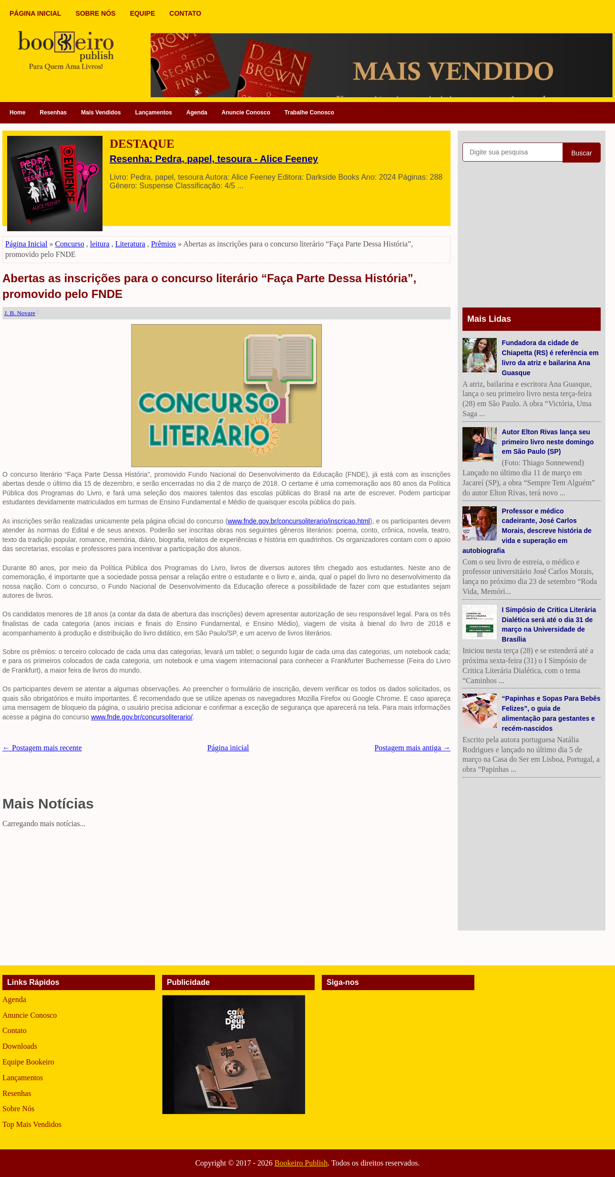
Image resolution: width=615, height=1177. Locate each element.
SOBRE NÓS (95, 13)
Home (17, 112)
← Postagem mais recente (42, 748)
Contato (14, 1030)
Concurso (69, 244)
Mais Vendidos (101, 112)
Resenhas (53, 112)
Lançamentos (153, 112)
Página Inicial (26, 244)
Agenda (196, 112)
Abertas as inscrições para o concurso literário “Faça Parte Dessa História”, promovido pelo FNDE (209, 286)
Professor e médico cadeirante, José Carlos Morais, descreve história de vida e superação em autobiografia (527, 530)
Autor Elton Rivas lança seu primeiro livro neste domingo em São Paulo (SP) (548, 442)
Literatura (130, 244)
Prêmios (163, 244)
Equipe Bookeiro (28, 1062)
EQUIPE (142, 13)
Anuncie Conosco (246, 112)
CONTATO (185, 13)
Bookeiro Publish (301, 1163)
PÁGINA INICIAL (35, 13)
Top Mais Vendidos (32, 1124)
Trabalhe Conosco (309, 112)
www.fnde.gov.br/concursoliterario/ (142, 717)
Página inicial (228, 748)
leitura (100, 244)
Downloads (19, 1046)
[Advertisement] (226, 898)
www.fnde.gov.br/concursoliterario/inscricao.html (298, 521)
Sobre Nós (18, 1109)
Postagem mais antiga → (412, 748)
